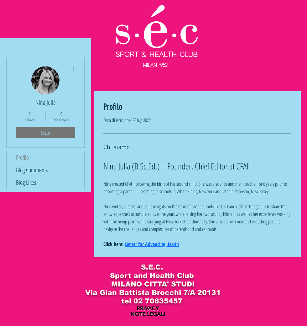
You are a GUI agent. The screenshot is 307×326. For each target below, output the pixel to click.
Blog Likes (26, 182)
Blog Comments (32, 170)
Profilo (22, 157)
